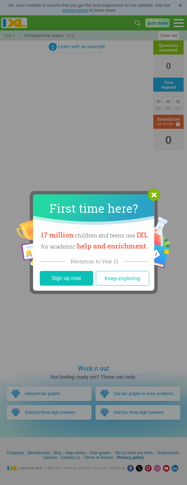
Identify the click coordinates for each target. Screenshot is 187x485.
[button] (154, 194)
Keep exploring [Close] (122, 278)
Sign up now (66, 278)
